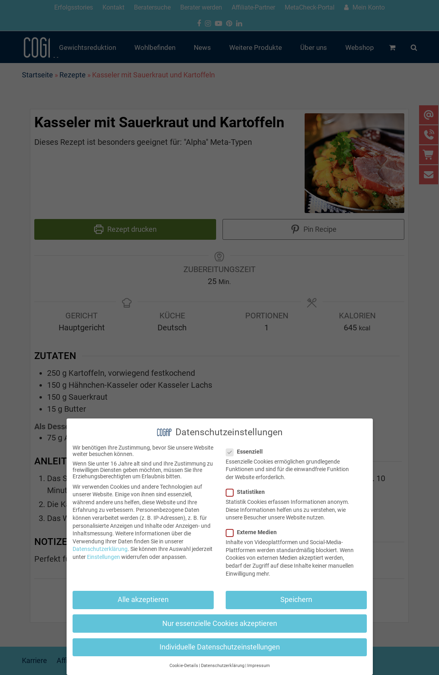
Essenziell (247, 451)
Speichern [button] (296, 600)
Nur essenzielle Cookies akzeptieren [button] (219, 624)
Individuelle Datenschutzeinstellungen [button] (219, 647)
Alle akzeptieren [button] (143, 600)
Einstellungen (103, 557)
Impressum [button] (258, 665)
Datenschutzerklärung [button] (222, 665)
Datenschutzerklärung (100, 549)
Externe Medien (254, 532)
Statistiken (248, 492)
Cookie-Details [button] (183, 665)
